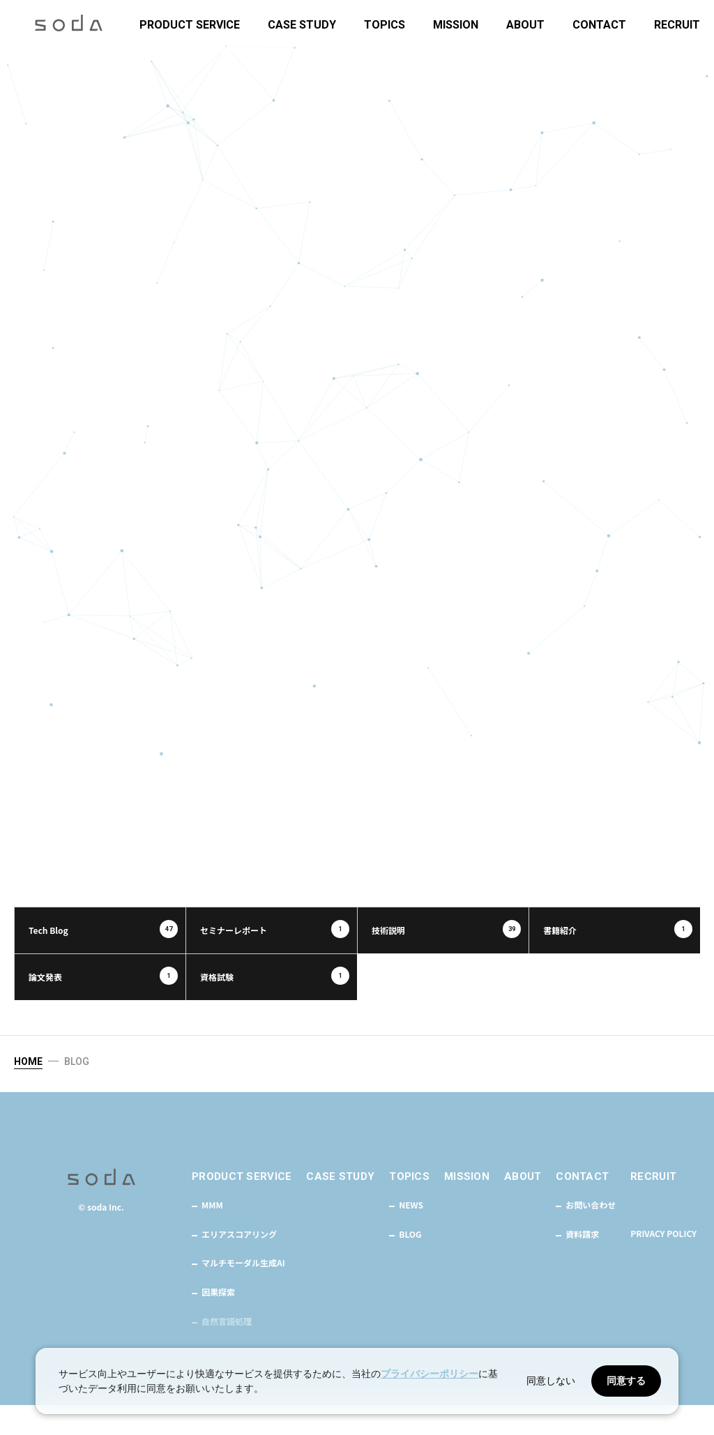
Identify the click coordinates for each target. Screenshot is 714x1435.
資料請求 (582, 1264)
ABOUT (525, 25)
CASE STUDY (302, 25)
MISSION (455, 25)
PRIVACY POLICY (663, 1263)
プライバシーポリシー (429, 1373)
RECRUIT (677, 25)
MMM (212, 1236)
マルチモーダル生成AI (243, 1293)
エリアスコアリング (239, 1264)
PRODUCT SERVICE (189, 25)
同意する (626, 1380)
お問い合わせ (590, 1236)
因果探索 (218, 1322)
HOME (28, 1090)
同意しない (550, 1380)
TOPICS (384, 25)
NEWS (411, 1236)
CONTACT (599, 25)
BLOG (410, 1264)
